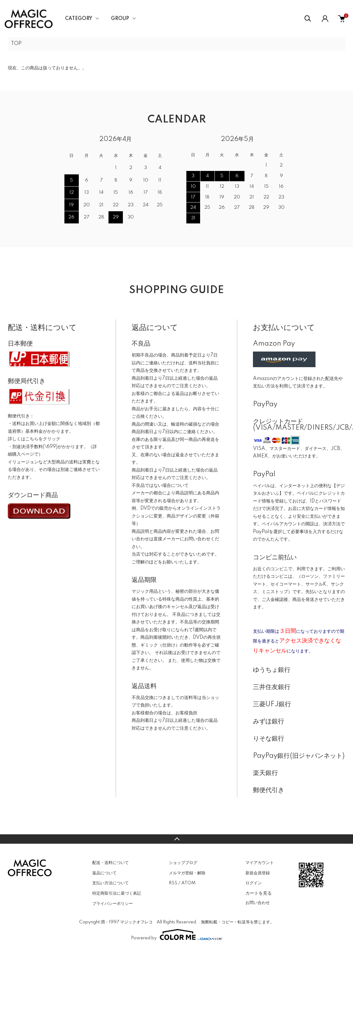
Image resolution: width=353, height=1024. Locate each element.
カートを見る (258, 893)
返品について (104, 873)
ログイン (253, 883)
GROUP (120, 18)
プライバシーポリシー (112, 904)
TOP (16, 43)
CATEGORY (78, 18)
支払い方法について (110, 883)
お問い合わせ (257, 903)
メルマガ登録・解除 (187, 873)
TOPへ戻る (176, 839)
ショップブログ (183, 863)
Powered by (176, 934)
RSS (173, 883)
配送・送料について (110, 863)
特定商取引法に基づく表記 (116, 893)
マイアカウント (259, 863)
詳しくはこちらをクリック (34, 439)
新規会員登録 (257, 873)
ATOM (188, 883)
